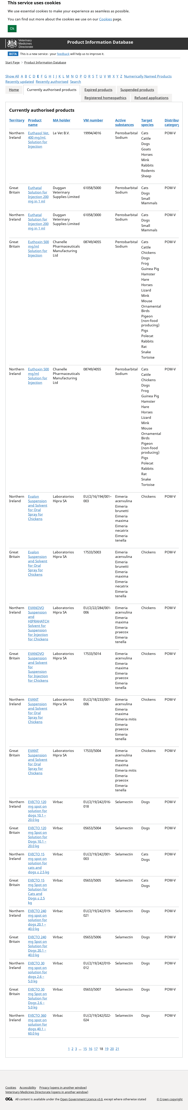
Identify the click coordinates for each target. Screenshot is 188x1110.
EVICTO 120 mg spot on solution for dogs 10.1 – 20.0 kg (37, 811)
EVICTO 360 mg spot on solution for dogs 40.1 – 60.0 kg (37, 1024)
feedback (63, 54)
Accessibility (28, 1088)
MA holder (61, 120)
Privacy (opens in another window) (63, 1088)
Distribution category (175, 122)
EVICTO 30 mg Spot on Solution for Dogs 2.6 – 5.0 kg (37, 998)
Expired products (98, 90)
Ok (12, 28)
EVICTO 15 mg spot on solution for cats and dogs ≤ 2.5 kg (38, 863)
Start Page (12, 62)
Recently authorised (52, 81)
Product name (35, 122)
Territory (16, 120)
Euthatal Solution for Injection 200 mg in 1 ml (38, 194)
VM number (93, 120)
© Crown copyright (170, 1099)
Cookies (105, 19)
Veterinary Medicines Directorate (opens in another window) (46, 1092)
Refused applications (151, 98)
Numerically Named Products (148, 76)
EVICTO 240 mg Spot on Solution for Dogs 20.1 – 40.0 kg (37, 946)
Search (75, 81)
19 (106, 1048)
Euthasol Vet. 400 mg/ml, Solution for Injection (38, 140)
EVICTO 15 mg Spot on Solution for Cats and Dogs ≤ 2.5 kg (37, 891)
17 (96, 1048)
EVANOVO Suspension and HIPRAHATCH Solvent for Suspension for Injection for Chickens (38, 623)
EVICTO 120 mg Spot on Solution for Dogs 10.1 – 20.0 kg (37, 837)
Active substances (124, 122)
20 (112, 1048)
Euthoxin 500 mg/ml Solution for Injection (38, 249)
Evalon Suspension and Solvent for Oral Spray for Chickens (37, 507)
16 (90, 1048)
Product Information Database (100, 42)
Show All (12, 76)
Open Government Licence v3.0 (81, 1099)
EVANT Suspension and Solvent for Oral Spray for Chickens (37, 710)
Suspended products (137, 90)
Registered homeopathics (105, 98)
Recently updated (19, 81)
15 (85, 1048)
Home (14, 90)
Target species (147, 122)
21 (117, 1048)
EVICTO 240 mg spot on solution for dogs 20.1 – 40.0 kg (37, 920)
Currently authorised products (51, 90)
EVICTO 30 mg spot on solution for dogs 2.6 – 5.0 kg (37, 972)
